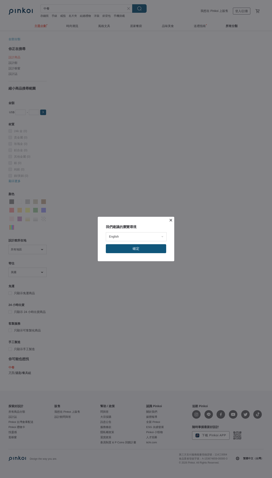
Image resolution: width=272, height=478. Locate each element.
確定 (136, 248)
